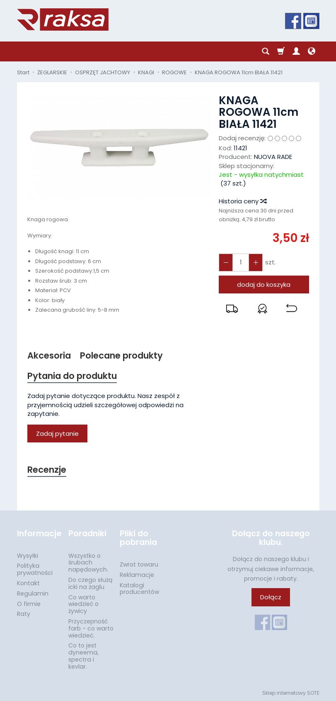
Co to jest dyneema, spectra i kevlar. (83, 655)
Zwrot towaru (139, 564)
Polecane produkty (121, 355)
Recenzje (46, 470)
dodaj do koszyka (263, 284)
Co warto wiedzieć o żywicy (83, 604)
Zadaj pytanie (57, 433)
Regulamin (32, 593)
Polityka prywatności (35, 569)
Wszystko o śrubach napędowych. (88, 562)
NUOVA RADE (273, 156)
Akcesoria (49, 355)
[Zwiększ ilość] (226, 262)
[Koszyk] (281, 51)
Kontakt (28, 583)
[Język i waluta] (311, 51)
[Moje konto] (296, 51)
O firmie (29, 603)
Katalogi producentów (139, 588)
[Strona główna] (63, 19)
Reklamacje (137, 575)
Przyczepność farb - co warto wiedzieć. (91, 628)
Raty (23, 614)
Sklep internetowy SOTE (290, 692)
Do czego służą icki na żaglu (90, 583)
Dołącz (270, 597)
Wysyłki (27, 555)
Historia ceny (242, 201)
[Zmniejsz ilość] (256, 262)
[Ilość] (240, 262)
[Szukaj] (265, 51)
